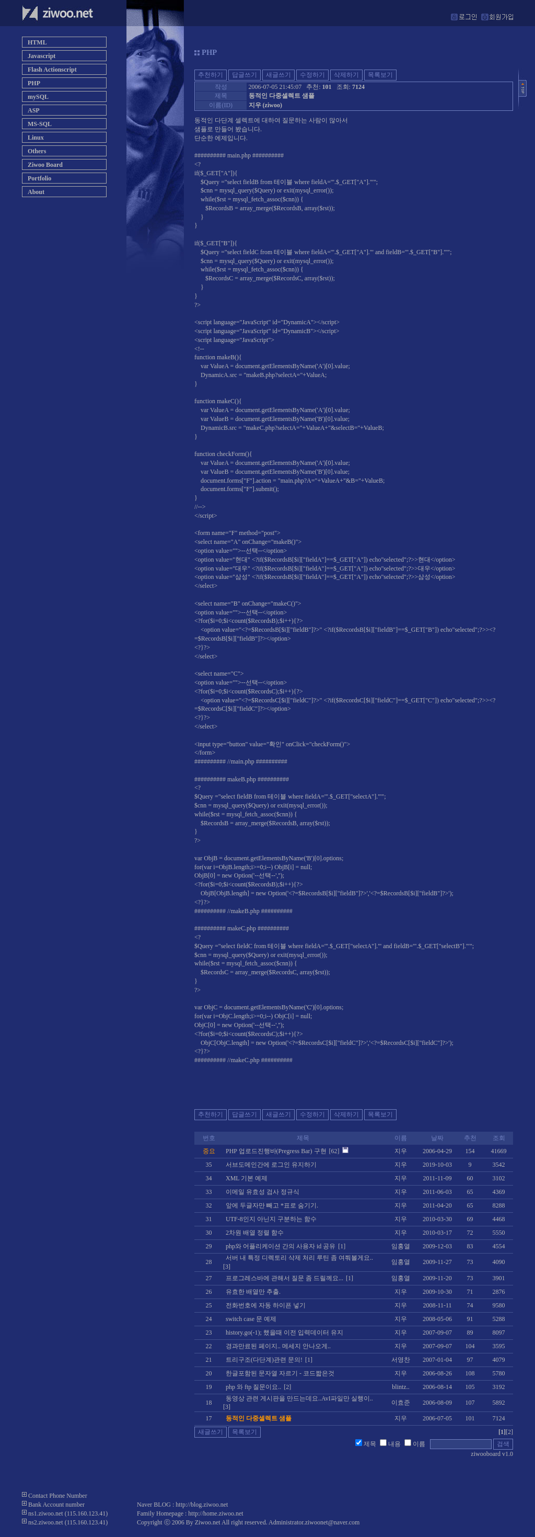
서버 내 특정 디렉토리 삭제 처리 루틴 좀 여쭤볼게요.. (299, 1257)
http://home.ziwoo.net (215, 1513)
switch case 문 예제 (251, 1319)
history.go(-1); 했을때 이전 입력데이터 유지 (284, 1332)
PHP (34, 83)
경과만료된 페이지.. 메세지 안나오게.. (278, 1346)
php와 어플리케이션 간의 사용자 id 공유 (280, 1246)
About (36, 192)
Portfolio (39, 178)
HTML (37, 42)
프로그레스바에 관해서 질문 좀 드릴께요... (284, 1278)
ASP (34, 110)
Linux (36, 137)
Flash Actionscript (52, 69)
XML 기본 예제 (247, 1178)
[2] (509, 1432)
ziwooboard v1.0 (492, 1454)
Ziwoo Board (45, 164)
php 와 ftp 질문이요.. (253, 1387)
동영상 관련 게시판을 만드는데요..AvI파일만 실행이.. (299, 1398)
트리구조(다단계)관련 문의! (264, 1359)
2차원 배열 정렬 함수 (255, 1232)
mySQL (38, 96)
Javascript (41, 56)
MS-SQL (40, 124)
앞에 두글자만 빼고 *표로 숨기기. (272, 1205)
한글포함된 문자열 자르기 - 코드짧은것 (280, 1373)
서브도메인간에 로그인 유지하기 (271, 1164)
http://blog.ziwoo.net (202, 1504)
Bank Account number (56, 1504)
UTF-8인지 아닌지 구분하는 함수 (271, 1219)
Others (37, 151)
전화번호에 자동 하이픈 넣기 (266, 1305)
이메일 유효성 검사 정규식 (262, 1192)
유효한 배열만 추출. (253, 1291)
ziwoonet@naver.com (332, 1522)
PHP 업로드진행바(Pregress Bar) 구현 (276, 1151)
